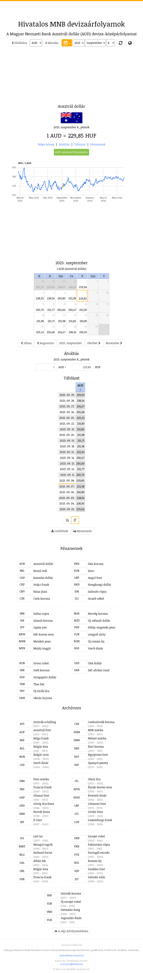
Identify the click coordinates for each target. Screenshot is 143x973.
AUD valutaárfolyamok (71, 152)
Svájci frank (41, 585)
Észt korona (96, 747)
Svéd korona (41, 670)
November (114, 343)
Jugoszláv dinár (71, 918)
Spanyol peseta (98, 763)
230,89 (61, 298)
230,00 (61, 310)
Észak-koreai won (100, 787)
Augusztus (45, 343)
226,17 (61, 287)
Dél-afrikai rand (98, 670)
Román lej (94, 861)
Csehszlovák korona (101, 722)
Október (93, 343)
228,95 (40, 298)
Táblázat (80, 144)
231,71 (51, 321)
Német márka (97, 738)
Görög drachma (43, 804)
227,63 (51, 287)
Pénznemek (97, 144)
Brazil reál (40, 571)
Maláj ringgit (42, 648)
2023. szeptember (70, 343)
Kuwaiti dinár (97, 795)
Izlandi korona (43, 621)
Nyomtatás (82, 531)
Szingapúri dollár (44, 677)
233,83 (83, 321)
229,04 (83, 287)
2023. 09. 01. (67, 509)
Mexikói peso (42, 641)
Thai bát (38, 684)
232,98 (72, 298)
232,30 (83, 310)
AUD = (62, 367)
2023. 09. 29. (67, 395)
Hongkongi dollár (99, 585)
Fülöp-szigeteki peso (101, 627)
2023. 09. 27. (67, 406)
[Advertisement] (71, 9)
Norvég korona (98, 614)
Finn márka (41, 779)
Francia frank (42, 787)
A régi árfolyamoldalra (71, 931)
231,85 (72, 321)
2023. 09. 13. (67, 463)
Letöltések (59, 531)
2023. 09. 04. (67, 503)
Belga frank (41, 738)
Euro (91, 571)
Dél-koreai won (43, 634)
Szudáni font (96, 869)
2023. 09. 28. (67, 401)
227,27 (40, 287)
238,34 (72, 332)
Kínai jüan (40, 592)
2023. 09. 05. (67, 498)
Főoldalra (19, 43)
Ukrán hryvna (42, 698)
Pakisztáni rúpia (99, 845)
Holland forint (42, 853)
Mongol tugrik (43, 845)
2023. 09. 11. (67, 475)
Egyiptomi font (98, 755)
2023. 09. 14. (67, 458)
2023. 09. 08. (67, 480)
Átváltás (64, 144)
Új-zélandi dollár (99, 621)
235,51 (40, 332)
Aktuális (52, 43)
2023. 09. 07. (67, 486)
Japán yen (40, 627)
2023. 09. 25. (67, 418)
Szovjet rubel (96, 836)
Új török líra (41, 691)
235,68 (51, 332)
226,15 (72, 287)
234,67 (61, 332)
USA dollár (95, 663)
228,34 (51, 298)
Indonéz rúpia (97, 592)
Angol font (95, 578)
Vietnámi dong (70, 910)
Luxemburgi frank (100, 820)
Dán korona (95, 564)
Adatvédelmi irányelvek (71, 955)
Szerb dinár (95, 648)
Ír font (37, 820)
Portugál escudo (99, 853)
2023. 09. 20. (67, 435)
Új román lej (96, 641)
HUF (97, 367)
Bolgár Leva (41, 755)
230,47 (72, 310)
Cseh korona (41, 599)
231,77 (51, 310)
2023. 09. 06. (67, 492)
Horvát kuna (41, 812)
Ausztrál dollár (43, 564)
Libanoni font (97, 804)
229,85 (83, 298)
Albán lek (39, 861)
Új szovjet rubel (71, 902)
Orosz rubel (41, 663)
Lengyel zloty (97, 634)
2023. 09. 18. (67, 446)
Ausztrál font (42, 730)
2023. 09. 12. (67, 469)
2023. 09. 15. (67, 452)
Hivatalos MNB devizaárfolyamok (71, 23)
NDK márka (95, 730)
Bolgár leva (40, 747)
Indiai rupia (41, 614)
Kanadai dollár (43, 578)
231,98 (40, 321)
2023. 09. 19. (67, 441)
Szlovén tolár (96, 877)
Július (26, 343)
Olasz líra (94, 779)
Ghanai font (41, 795)
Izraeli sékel (96, 599)
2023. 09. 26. (67, 412)
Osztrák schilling (44, 722)
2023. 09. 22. (67, 423)
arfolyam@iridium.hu (71, 964)
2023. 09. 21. (67, 429)
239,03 (83, 332)
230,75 (40, 310)
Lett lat (38, 836)
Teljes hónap (46, 144)
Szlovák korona (71, 893)
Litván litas (95, 812)
